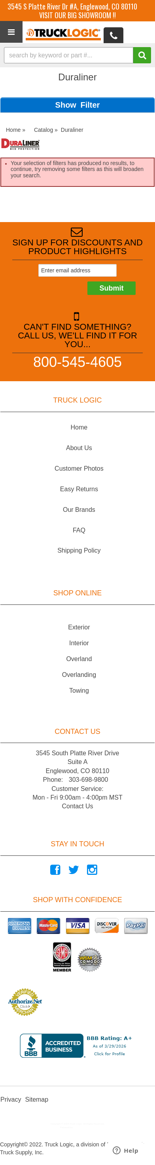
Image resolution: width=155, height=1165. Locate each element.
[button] (77, 55)
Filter (90, 105)
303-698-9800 (88, 779)
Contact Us (77, 806)
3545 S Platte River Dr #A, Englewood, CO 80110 (72, 6)
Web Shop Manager (83, 1127)
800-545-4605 (77, 361)
